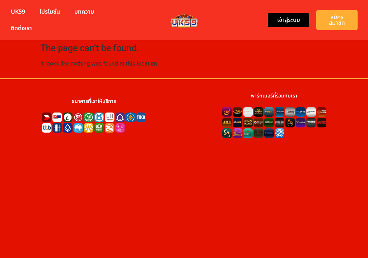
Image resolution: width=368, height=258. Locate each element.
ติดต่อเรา (21, 28)
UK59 (18, 12)
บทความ (84, 12)
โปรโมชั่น (49, 12)
